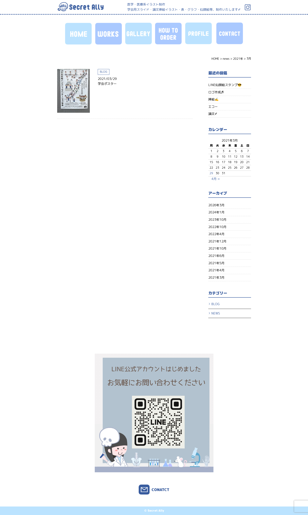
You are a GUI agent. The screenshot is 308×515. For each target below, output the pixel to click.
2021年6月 (216, 256)
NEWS (215, 313)
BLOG (103, 72)
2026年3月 (216, 205)
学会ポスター (107, 83)
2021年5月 (216, 263)
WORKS (109, 34)
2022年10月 (217, 227)
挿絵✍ (213, 99)
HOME (79, 34)
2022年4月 (216, 234)
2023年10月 (217, 219)
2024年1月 (216, 212)
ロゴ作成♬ (216, 92)
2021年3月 (216, 277)
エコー (213, 106)
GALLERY (139, 34)
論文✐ (212, 114)
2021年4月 (216, 270)
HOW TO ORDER (169, 34)
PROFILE (199, 34)
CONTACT (229, 34)
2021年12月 (217, 241)
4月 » (215, 179)
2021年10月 (217, 248)
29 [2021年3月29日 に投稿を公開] (211, 173)
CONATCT (160, 489)
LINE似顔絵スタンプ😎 (225, 85)
